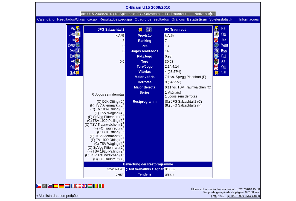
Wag (71, 45)
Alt (73, 61)
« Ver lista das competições (57, 196)
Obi (72, 34)
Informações (249, 19)
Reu (72, 50)
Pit (73, 28)
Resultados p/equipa (116, 19)
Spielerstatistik (221, 19)
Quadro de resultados (152, 19)
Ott (72, 67)
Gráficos (178, 19)
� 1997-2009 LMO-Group (243, 195)
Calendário (45, 19)
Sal (223, 72)
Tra (72, 39)
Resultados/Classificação (77, 19)
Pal (72, 56)
